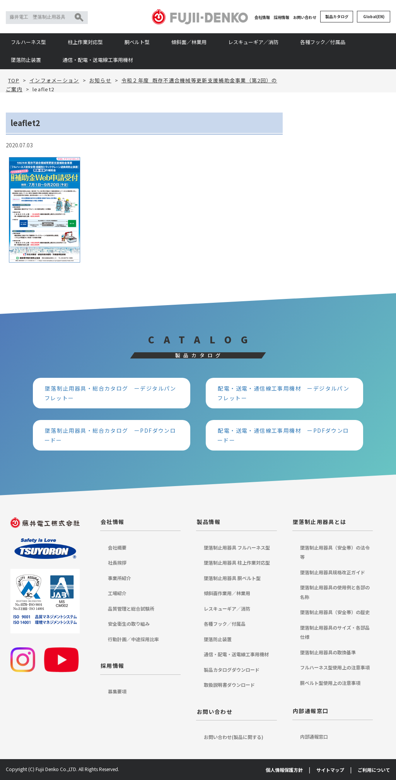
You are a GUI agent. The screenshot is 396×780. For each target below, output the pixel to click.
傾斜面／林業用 (189, 42)
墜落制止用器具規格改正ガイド (332, 572)
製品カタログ (336, 16)
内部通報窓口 (310, 711)
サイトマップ (330, 769)
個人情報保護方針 (284, 769)
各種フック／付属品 (322, 42)
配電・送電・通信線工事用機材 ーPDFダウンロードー (283, 435)
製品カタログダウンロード (231, 669)
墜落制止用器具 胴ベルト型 (232, 578)
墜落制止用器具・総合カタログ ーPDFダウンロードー (110, 435)
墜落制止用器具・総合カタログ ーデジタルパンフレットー (110, 393)
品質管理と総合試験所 (131, 608)
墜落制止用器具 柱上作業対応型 (237, 562)
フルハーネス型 (28, 42)
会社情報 (262, 17)
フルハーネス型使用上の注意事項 (335, 667)
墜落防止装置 (26, 59)
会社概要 (117, 547)
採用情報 (281, 17)
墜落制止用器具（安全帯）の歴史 (335, 612)
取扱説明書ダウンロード (229, 684)
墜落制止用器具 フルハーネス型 (237, 547)
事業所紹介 (119, 578)
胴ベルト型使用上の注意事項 (330, 682)
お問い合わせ (304, 17)
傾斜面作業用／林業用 (227, 593)
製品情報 (209, 522)
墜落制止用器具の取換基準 (328, 652)
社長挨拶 (117, 562)
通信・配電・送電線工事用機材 (98, 59)
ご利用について (374, 769)
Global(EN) (373, 16)
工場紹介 (117, 593)
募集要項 (117, 691)
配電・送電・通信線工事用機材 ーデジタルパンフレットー (283, 393)
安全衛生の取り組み (129, 623)
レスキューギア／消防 (253, 42)
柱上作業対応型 (85, 42)
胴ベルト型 (137, 42)
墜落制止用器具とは (319, 522)
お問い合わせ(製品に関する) (233, 737)
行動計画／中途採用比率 (133, 639)
